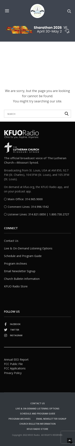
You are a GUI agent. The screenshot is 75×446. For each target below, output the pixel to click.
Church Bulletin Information (22, 279)
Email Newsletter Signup (19, 271)
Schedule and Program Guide (23, 256)
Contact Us (11, 241)
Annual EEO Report (16, 359)
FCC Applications (15, 368)
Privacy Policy (13, 373)
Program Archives (15, 263)
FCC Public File (13, 364)
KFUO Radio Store (16, 286)
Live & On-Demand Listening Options (28, 248)
